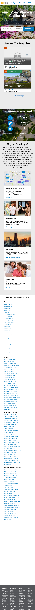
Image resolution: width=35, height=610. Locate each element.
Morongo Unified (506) (10, 440)
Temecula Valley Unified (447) (11, 458)
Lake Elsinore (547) (9, 316)
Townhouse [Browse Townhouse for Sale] (22, 596)
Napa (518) (7, 326)
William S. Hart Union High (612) (12, 462)
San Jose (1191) (8, 342)
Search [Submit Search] (28, 29)
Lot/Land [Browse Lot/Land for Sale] (21, 603)
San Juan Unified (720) (10, 456)
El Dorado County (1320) (10, 367)
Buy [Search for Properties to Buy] (6, 23)
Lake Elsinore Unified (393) (11, 430)
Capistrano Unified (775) (10, 416)
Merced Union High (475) (10, 438)
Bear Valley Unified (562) (10, 414)
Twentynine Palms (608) (10, 350)
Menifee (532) (7, 324)
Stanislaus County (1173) (10, 407)
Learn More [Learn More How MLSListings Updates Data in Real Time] (9, 197)
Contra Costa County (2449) (11, 365)
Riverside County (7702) (10, 385)
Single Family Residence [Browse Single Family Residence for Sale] (22, 593)
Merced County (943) (9, 377)
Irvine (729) (7, 312)
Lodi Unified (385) (8, 485)
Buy (19, 2)
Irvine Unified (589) (9, 428)
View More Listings (17, 96)
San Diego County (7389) (10, 391)
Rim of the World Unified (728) (12, 446)
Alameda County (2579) (10, 359)
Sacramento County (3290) (11, 387)
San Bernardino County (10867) (12, 389)
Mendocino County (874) (10, 375)
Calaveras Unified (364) (10, 471)
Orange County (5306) (10, 381)
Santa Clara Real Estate (30, 600)
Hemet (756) (7, 310)
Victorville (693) (8, 352)
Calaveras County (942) (10, 363)
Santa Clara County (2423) (11, 401)
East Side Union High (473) (11, 420)
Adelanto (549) (8, 304)
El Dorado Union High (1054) (11, 422)
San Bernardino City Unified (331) (12, 507)
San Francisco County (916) (11, 393)
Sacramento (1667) (9, 336)
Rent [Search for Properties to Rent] (17, 23)
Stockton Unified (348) (10, 515)
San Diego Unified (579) (10, 452)
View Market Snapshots (13, 257)
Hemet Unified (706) (9, 426)
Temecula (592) (8, 348)
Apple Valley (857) (8, 306)
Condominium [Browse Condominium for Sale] (22, 598)
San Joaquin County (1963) (11, 395)
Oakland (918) (7, 328)
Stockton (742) (8, 346)
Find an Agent (10, 227)
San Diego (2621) (8, 338)
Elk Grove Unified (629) (10, 477)
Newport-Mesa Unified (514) (11, 442)
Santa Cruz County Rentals (13, 598)
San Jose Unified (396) (10, 454)
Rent (29, 2)
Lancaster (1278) (8, 318)
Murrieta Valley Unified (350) (11, 495)
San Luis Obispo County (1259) (12, 397)
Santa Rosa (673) (8, 344)
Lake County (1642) (9, 371)
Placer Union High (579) (10, 444)
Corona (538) (7, 308)
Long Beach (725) (8, 320)
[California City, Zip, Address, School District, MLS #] (12, 29)
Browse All (7, 354)
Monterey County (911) (10, 379)
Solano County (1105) (9, 403)
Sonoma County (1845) (10, 405)
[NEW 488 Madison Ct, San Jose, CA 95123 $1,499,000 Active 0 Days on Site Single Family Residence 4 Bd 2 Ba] (17, 56)
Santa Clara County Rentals (13, 593)
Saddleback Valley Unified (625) (12, 450)
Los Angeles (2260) (9, 322)
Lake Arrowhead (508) (9, 314)
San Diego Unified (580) (10, 509)
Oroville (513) (7, 330)
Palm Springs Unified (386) (11, 499)
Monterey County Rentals (12, 603)
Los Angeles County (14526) (11, 373)
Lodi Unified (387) (8, 432)
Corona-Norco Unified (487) (11, 418)
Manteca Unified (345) (9, 491)
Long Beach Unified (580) (10, 434)
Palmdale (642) (8, 332)
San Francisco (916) (9, 340)
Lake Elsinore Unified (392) (11, 483)
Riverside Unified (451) (10, 448)
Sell (24, 2)
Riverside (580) (8, 334)
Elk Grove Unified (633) (10, 424)
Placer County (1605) (9, 383)
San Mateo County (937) (10, 399)
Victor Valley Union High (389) (12, 460)
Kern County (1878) (9, 369)
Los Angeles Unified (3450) (11, 436)
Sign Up (8, 287)
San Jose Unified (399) (10, 511)
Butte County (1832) (9, 361)
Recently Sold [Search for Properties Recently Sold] (29, 23)
